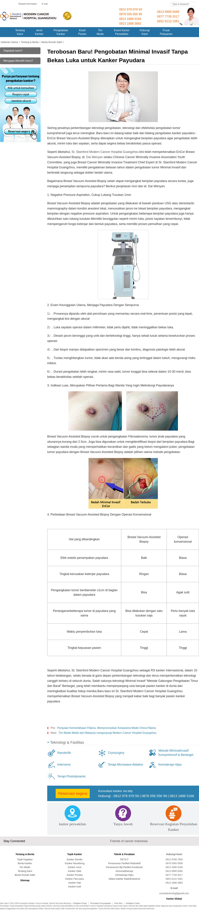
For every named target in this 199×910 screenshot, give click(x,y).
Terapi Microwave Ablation (125, 764)
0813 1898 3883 (130, 23)
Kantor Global (174, 898)
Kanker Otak (74, 871)
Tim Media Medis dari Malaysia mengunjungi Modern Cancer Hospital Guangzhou (107, 732)
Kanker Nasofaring (74, 863)
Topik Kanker (74, 854)
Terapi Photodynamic (71, 776)
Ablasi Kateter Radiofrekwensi (124, 878)
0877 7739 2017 (168, 16)
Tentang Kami (25, 871)
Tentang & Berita (25, 854)
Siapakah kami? (13, 50)
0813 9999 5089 (168, 11)
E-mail (45, 4)
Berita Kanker (25, 863)
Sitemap (24, 880)
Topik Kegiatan (25, 859)
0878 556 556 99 (130, 14)
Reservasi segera (72, 793)
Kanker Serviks (74, 859)
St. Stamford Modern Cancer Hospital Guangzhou (105, 152)
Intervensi (63, 764)
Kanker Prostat (74, 875)
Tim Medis (24, 867)
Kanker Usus (74, 867)
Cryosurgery (116, 752)
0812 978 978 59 (130, 9)
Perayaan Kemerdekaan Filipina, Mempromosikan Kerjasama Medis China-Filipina (106, 727)
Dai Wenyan (94, 157)
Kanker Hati (74, 882)
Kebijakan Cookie (133, 903)
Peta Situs (118, 903)
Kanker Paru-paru (74, 878)
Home (5, 32)
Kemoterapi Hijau (170, 764)
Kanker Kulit (74, 886)
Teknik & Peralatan (124, 854)
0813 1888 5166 (130, 19)
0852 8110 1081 (168, 21)
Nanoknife (64, 752)
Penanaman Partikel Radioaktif (124, 863)
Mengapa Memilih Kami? (18, 60)
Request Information (28, 4)
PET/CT (124, 859)
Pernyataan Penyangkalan (100, 903)
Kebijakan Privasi (80, 903)
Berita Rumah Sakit (25, 875)
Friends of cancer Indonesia (129, 841)
